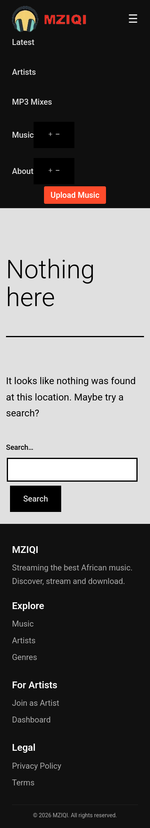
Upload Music (74, 195)
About (23, 171)
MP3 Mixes (32, 102)
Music (23, 135)
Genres (24, 657)
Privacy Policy (36, 766)
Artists (24, 72)
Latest (23, 42)
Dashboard (31, 719)
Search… (20, 447)
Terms (23, 782)
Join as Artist (35, 703)
